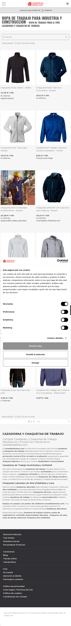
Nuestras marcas (11, 541)
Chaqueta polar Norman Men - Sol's (16, 391)
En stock (35, 37)
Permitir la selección (35, 354)
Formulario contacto (13, 579)
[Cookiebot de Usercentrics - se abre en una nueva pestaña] (57, 261)
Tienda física (9, 562)
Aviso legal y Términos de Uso (18, 589)
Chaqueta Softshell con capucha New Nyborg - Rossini (52, 209)
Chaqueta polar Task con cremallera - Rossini (49, 89)
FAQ (5, 569)
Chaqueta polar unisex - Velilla (16, 87)
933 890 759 (8, 616)
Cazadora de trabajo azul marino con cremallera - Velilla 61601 (52, 391)
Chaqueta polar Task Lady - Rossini (14, 149)
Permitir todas (35, 346)
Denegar (35, 363)
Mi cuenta (8, 572)
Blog (5, 555)
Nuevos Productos (12, 534)
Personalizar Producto (14, 545)
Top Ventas (8, 538)
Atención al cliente (12, 576)
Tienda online (10, 558)
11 (39, 421)
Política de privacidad (14, 586)
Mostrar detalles (55, 338)
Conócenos (8, 551)
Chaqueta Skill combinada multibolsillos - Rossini (14, 209)
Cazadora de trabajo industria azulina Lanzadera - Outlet (51, 149)
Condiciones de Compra (15, 596)
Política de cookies (12, 593)
